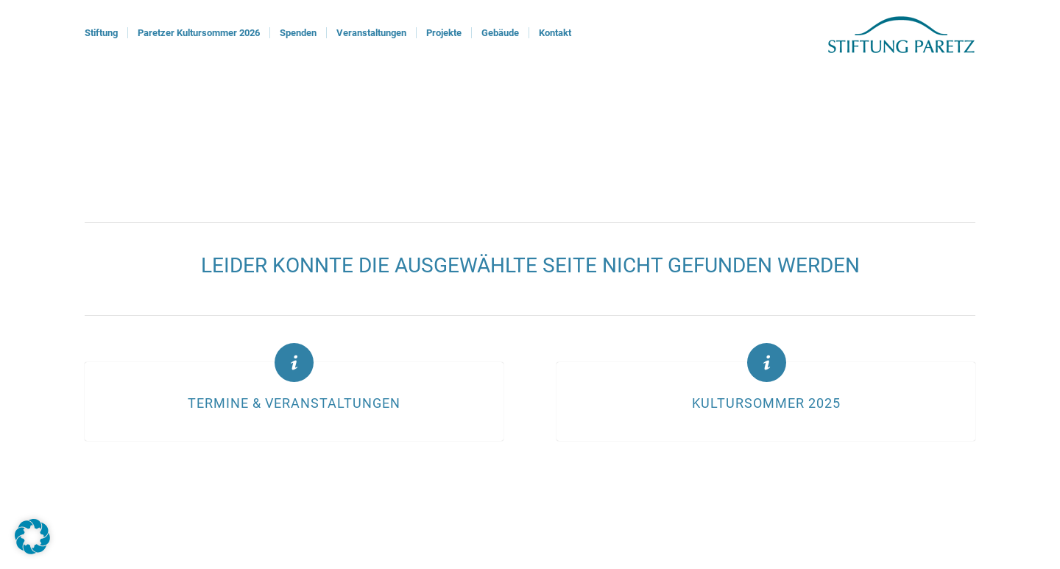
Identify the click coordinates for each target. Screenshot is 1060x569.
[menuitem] (101, 33)
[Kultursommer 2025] (766, 362)
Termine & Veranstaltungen (294, 403)
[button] (32, 536)
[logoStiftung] (901, 33)
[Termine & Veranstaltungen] (294, 362)
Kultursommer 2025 (766, 403)
